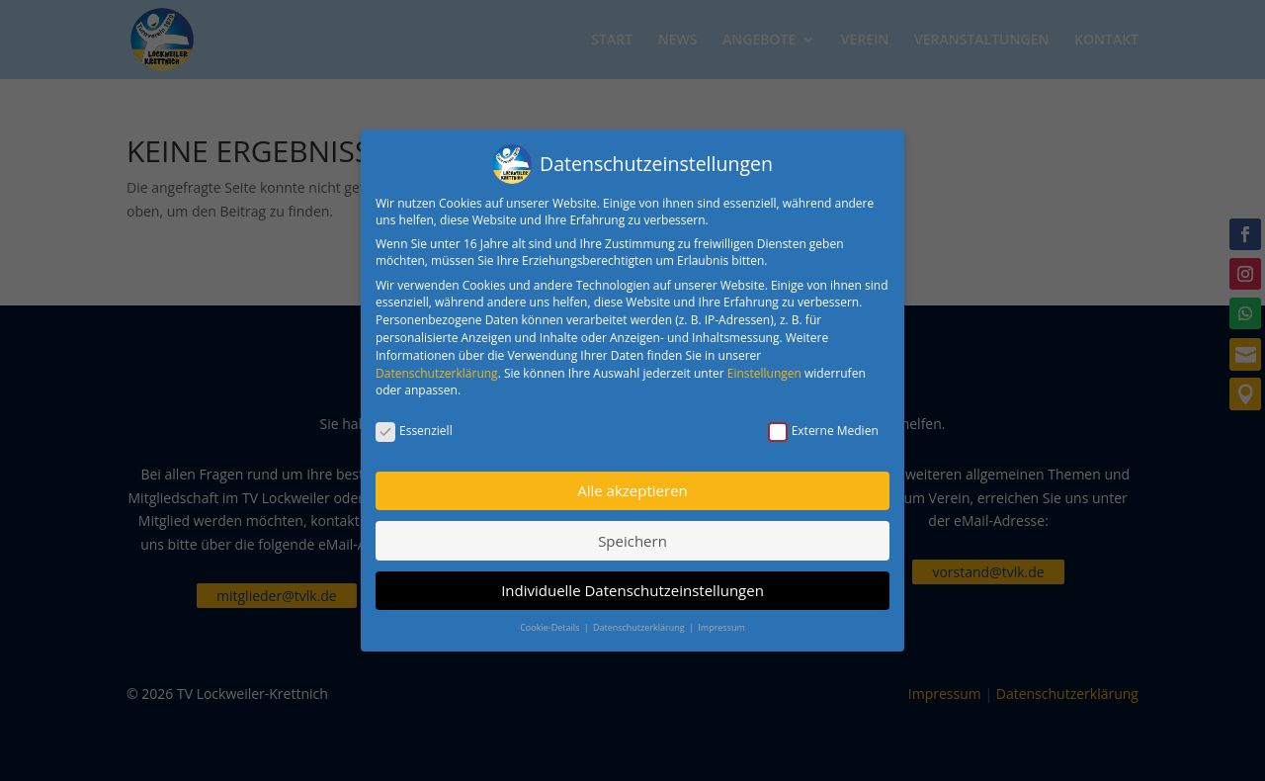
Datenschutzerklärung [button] (640, 627)
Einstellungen (764, 373)
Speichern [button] (632, 541)
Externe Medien (823, 430)
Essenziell (414, 430)
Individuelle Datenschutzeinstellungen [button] (632, 590)
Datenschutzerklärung (437, 373)
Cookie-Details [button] (550, 627)
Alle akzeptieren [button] (632, 490)
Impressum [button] (721, 627)
